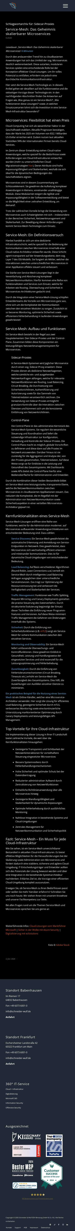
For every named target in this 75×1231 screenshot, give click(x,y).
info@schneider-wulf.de (18, 1011)
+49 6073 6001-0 (18, 1005)
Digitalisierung (12, 1093)
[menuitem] (64, 5)
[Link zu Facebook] (59, 1224)
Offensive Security (13, 1107)
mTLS (43, 631)
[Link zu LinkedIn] (67, 1224)
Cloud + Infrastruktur (14, 1089)
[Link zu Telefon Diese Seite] (54, 1224)
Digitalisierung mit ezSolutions (22, 933)
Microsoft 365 (11, 1098)
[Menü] (64, 5)
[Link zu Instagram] (63, 1224)
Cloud (9, 38)
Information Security (14, 1103)
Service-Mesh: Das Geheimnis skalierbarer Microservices (30, 31)
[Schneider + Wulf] (31, 5)
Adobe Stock (62, 945)
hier (31, 165)
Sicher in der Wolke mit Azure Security (38, 929)
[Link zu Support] (50, 1224)
